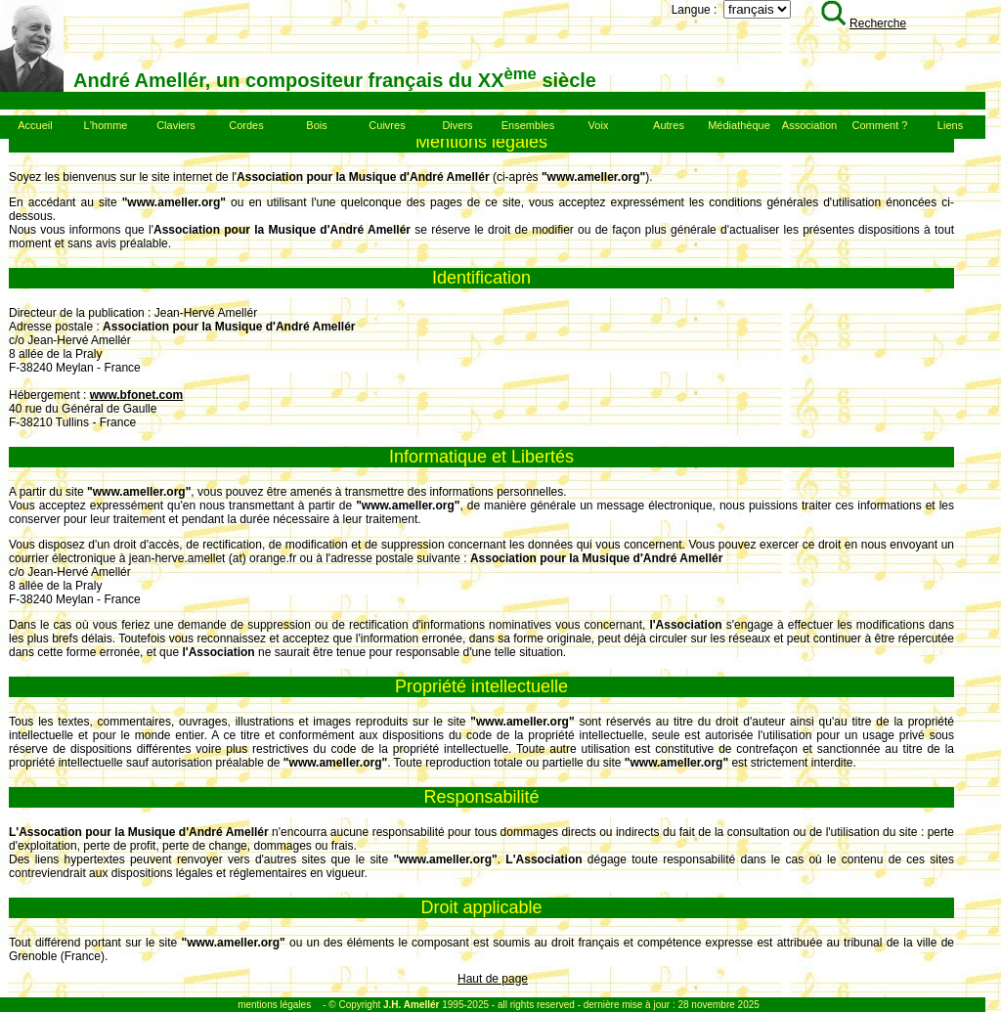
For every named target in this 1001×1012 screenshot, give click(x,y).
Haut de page (492, 979)
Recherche (863, 23)
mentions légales (274, 1004)
